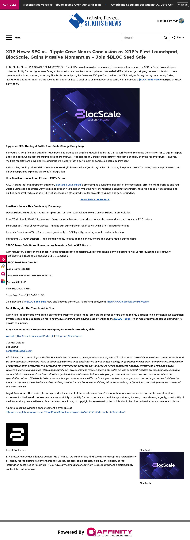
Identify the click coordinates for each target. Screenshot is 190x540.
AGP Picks (9, 4)
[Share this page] (178, 38)
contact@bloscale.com (19, 350)
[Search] (142, 37)
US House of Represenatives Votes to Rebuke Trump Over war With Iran (54, 4)
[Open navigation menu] (13, 38)
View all (182, 4)
